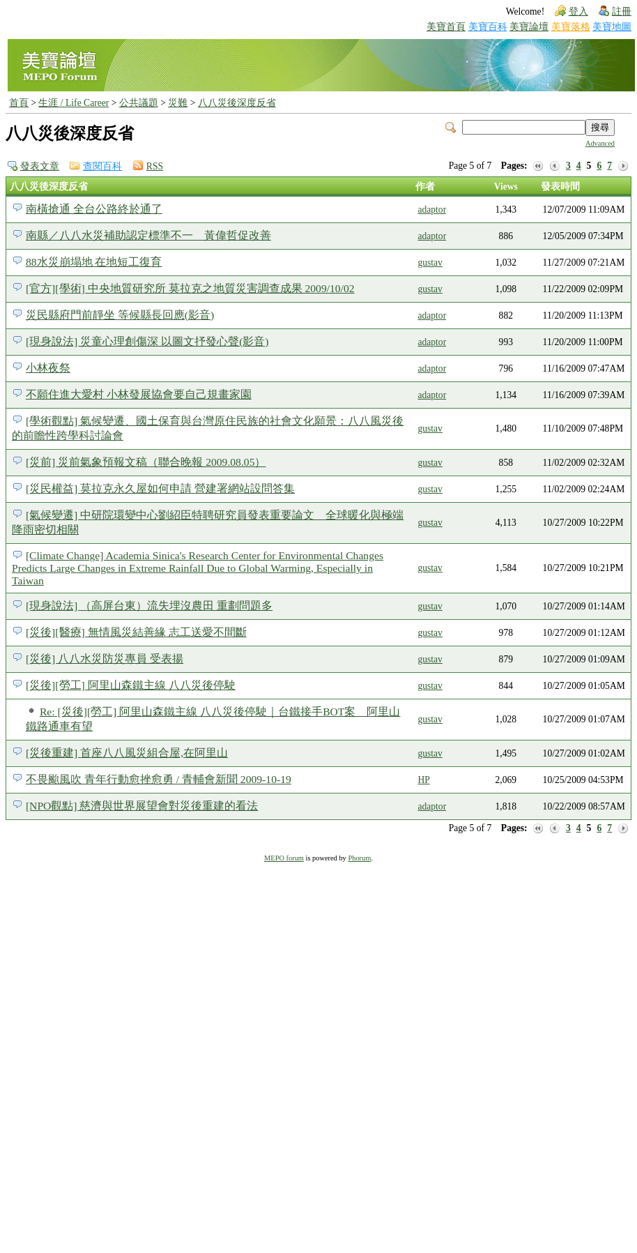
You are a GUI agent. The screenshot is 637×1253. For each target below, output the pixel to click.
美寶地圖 (611, 27)
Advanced (600, 143)
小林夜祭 (48, 368)
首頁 (19, 103)
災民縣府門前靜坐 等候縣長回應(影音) (120, 315)
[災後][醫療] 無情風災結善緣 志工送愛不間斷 (136, 632)
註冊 (621, 11)
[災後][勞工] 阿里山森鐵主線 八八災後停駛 (131, 685)
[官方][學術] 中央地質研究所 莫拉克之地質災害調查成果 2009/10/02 (190, 288)
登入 (578, 11)
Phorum (359, 858)
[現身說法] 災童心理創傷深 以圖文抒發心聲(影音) (147, 341)
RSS (154, 166)
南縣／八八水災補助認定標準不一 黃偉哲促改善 (148, 235)
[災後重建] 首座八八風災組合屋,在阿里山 (127, 753)
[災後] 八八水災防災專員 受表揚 (104, 659)
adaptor (431, 209)
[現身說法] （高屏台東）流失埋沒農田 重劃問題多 (149, 606)
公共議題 (138, 103)
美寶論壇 (528, 27)
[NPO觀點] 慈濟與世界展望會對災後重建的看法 (142, 806)
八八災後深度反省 (237, 103)
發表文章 (39, 166)
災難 (177, 103)
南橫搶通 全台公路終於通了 (94, 209)
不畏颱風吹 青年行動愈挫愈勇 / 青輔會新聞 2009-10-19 (158, 779)
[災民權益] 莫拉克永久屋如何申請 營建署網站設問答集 (160, 488)
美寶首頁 (446, 27)
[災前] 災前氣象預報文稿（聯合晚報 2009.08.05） (146, 462)
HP (423, 780)
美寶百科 (487, 27)
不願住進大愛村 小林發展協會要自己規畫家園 (139, 394)
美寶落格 (570, 27)
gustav (430, 262)
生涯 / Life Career (73, 103)
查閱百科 (102, 166)
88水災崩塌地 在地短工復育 (94, 262)
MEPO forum (284, 858)
